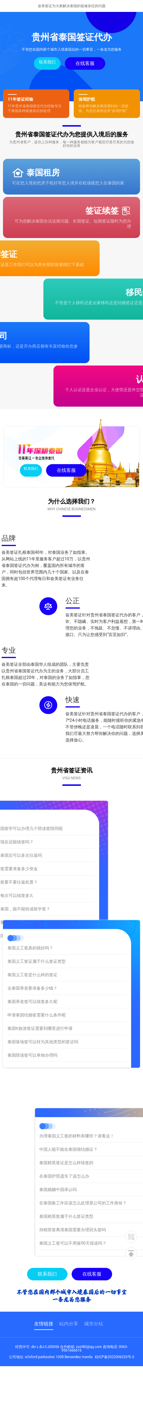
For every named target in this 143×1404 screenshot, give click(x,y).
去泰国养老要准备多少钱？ (32, 945)
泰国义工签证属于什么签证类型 (36, 918)
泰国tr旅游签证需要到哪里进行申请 (40, 985)
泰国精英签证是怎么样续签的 (106, 1162)
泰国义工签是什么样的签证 (32, 932)
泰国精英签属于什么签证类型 (106, 1216)
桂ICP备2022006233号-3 (114, 1357)
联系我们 (46, 62)
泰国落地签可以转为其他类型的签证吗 (42, 999)
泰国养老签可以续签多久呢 (32, 959)
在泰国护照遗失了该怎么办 (104, 1176)
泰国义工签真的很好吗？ (30, 905)
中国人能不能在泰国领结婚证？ (108, 1149)
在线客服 (84, 63)
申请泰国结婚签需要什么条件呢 (36, 972)
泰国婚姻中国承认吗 (97, 1189)
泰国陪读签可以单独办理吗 (32, 1012)
